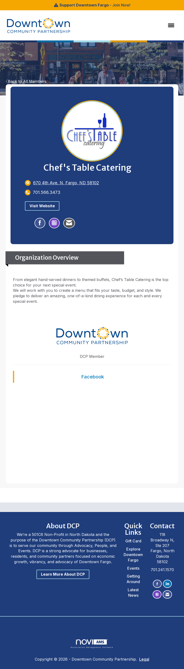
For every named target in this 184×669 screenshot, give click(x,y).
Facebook (92, 377)
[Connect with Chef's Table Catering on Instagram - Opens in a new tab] (54, 223)
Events (133, 568)
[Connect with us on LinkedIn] (167, 584)
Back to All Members (26, 81)
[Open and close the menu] (120, 25)
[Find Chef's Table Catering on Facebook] (39, 223)
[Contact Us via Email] (167, 594)
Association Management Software (92, 643)
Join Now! (121, 5)
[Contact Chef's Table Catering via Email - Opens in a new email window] (69, 223)
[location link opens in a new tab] (66, 183)
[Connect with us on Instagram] (157, 594)
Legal (144, 659)
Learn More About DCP (63, 574)
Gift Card (133, 541)
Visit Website (42, 205)
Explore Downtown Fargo (133, 554)
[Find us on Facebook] (157, 584)
